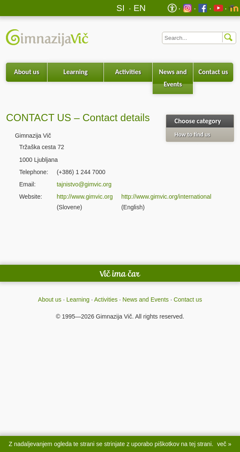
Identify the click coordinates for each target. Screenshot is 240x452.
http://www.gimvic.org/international (166, 196)
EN (140, 8)
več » (224, 444)
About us (26, 72)
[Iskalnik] (199, 38)
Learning (76, 72)
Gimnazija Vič (114, 316)
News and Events (173, 78)
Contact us (213, 72)
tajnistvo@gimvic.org (84, 184)
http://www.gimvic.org (85, 196)
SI (120, 8)
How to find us (192, 134)
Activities (128, 72)
